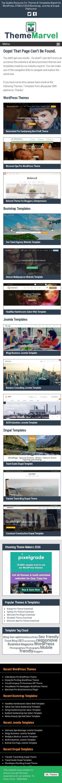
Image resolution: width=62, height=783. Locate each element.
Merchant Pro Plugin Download (21, 615)
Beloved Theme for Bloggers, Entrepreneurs (26, 201)
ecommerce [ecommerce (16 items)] (30, 641)
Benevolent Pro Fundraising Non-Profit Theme (27, 131)
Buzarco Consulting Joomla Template (23, 387)
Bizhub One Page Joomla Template (21, 743)
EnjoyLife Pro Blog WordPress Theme (22, 680)
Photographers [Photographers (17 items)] (17, 648)
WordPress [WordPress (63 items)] (44, 644)
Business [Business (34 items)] (14, 644)
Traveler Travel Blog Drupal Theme (21, 498)
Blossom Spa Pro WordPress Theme (23, 166)
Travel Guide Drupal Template (19, 463)
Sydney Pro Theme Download (20, 612)
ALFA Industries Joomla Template (21, 422)
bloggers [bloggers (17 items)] (38, 651)
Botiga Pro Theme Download (20, 609)
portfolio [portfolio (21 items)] (33, 637)
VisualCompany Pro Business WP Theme (23, 683)
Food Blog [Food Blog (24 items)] (11, 640)
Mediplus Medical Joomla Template (21, 737)
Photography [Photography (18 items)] (33, 648)
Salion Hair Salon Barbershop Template (22, 707)
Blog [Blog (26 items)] (6, 637)
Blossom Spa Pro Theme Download (23, 621)
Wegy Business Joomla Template (21, 353)
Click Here (22, 779)
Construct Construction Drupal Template (24, 533)
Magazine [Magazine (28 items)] (27, 644)
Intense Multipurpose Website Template (24, 277)
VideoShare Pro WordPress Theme (21, 677)
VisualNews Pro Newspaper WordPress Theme (26, 686)
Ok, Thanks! (51, 774)
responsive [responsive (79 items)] (46, 640)
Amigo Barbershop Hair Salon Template (23, 710)
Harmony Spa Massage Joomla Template (23, 730)
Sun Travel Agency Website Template (23, 242)
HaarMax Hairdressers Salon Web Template (26, 311)
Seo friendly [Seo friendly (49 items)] (48, 636)
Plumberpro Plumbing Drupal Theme (21, 763)
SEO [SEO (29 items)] (21, 640)
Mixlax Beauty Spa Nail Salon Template (22, 716)
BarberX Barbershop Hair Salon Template (23, 713)
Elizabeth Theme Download (19, 618)
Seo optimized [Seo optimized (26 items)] (19, 637)
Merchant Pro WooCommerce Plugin (21, 689)
